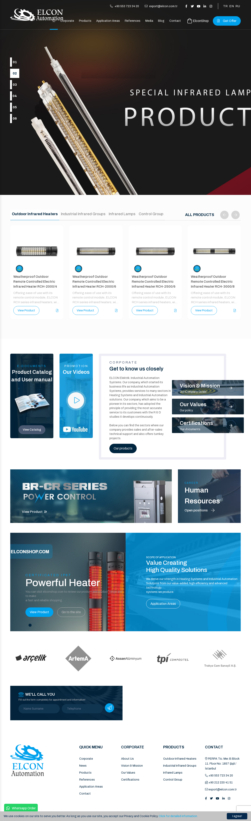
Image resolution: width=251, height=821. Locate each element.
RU (237, 6)
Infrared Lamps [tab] (122, 214)
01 (15, 62)
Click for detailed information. (178, 816)
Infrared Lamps (172, 772)
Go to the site (71, 612)
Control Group (172, 779)
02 (15, 73)
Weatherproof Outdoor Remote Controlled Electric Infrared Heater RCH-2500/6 (153, 281)
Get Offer (226, 21)
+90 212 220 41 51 (219, 782)
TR (225, 6)
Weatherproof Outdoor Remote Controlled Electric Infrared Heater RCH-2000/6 (94, 281)
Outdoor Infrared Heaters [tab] (35, 214)
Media (149, 20)
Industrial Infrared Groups (179, 765)
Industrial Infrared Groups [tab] (83, 214)
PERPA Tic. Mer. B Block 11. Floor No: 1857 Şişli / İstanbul (222, 763)
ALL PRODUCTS (199, 215)
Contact (175, 20)
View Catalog (32, 429)
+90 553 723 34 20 (124, 6)
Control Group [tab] (151, 214)
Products (85, 20)
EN (231, 6)
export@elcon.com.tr (161, 6)
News (83, 765)
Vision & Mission (132, 765)
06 (15, 118)
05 (15, 107)
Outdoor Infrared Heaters (179, 758)
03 (15, 84)
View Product (26, 310)
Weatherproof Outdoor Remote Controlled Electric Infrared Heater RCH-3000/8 (213, 281)
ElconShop (198, 20)
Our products (123, 448)
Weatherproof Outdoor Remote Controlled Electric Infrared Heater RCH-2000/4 (35, 281)
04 (15, 96)
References (132, 20)
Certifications (130, 779)
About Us (127, 758)
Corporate (67, 20)
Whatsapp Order (21, 808)
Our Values (128, 772)
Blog (161, 20)
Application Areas (108, 20)
